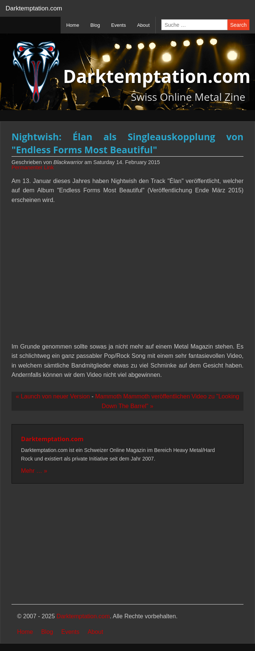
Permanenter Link (33, 167)
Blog (47, 632)
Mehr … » (34, 471)
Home (25, 632)
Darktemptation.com (34, 8)
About (95, 632)
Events (70, 632)
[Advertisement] (127, 545)
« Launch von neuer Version (53, 396)
